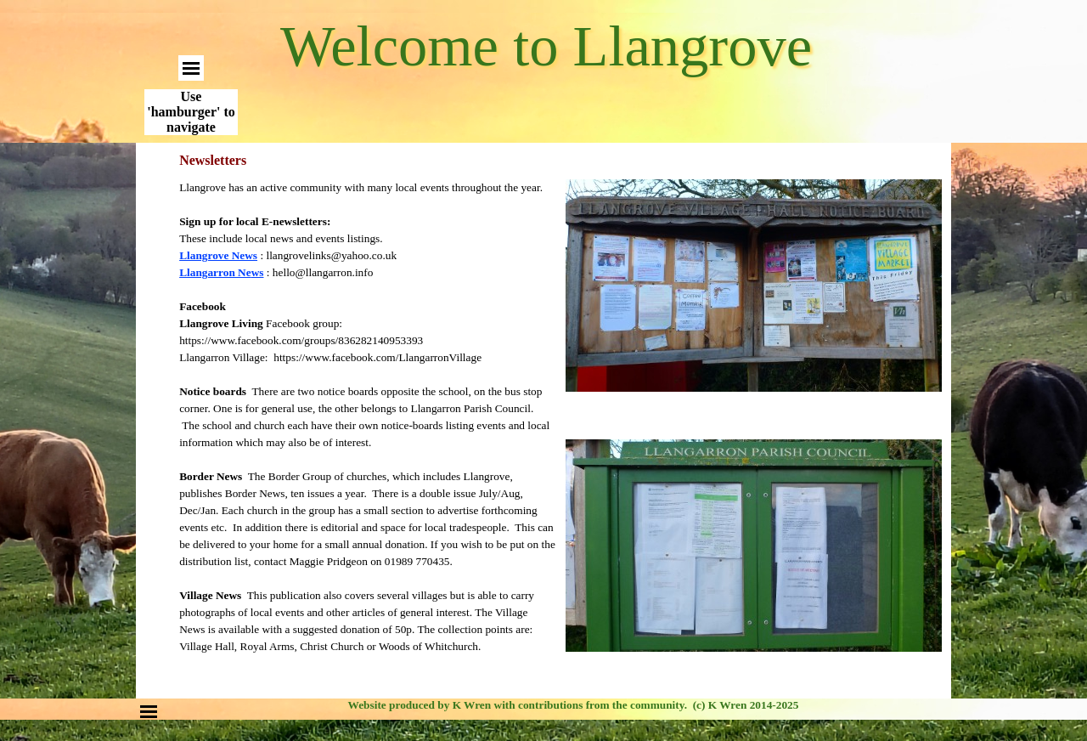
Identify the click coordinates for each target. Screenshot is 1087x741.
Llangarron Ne (221, 272)
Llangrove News (218, 255)
